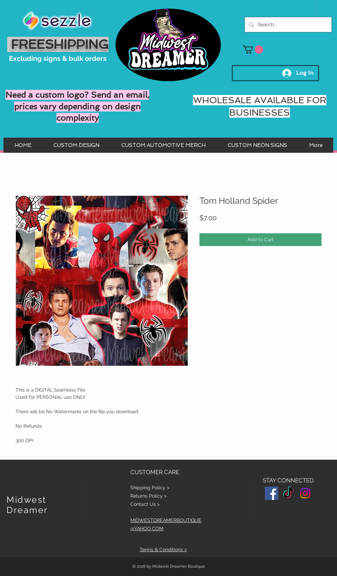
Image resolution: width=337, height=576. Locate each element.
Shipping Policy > (149, 487)
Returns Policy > (148, 496)
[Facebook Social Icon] (271, 493)
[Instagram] (305, 493)
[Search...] (287, 24)
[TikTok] (288, 493)
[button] (253, 49)
